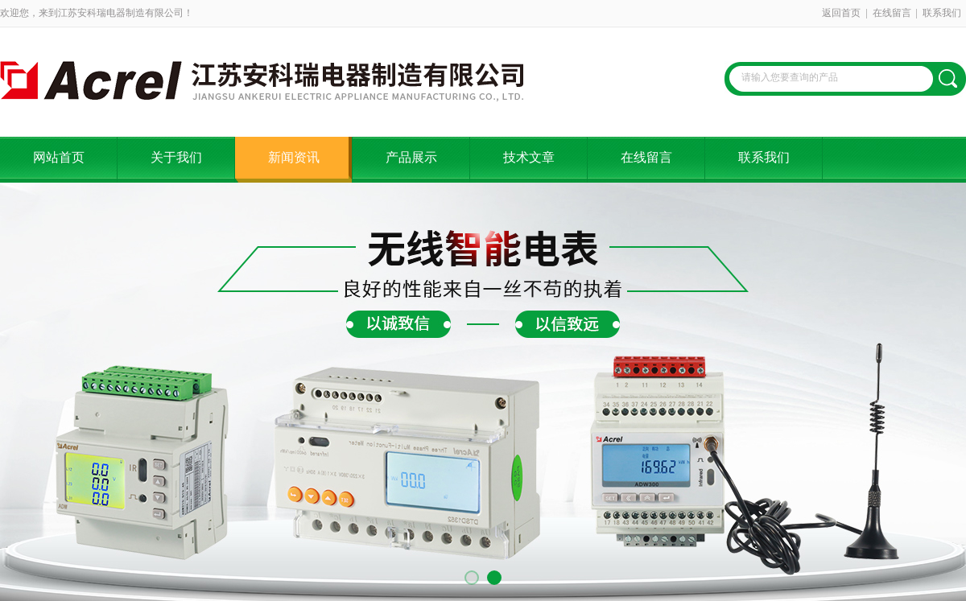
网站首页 (59, 157)
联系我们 (942, 13)
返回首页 (841, 13)
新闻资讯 (294, 157)
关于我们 (176, 157)
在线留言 (892, 13)
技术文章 (529, 157)
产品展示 (411, 157)
